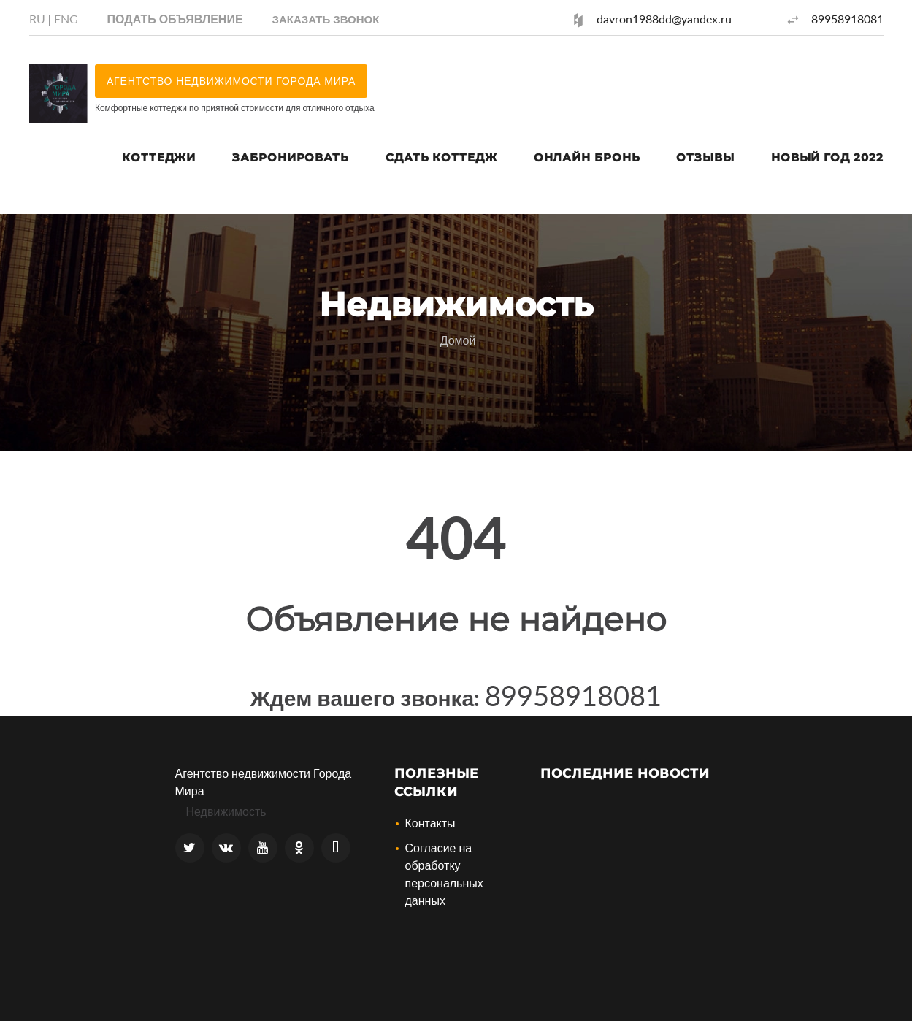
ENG (66, 19)
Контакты (430, 823)
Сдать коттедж (441, 157)
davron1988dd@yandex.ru (664, 19)
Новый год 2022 (827, 157)
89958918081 (847, 19)
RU (37, 19)
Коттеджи (159, 157)
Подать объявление (175, 19)
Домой (458, 340)
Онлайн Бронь (587, 157)
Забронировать (290, 157)
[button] (326, 19)
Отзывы (705, 157)
